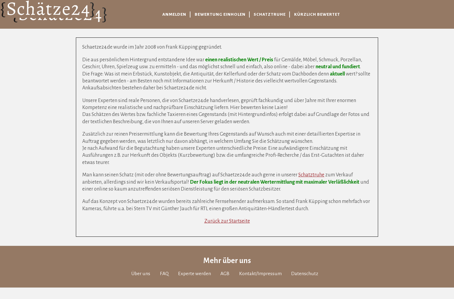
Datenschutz (304, 273)
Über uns (140, 273)
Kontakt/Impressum (260, 273)
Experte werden (194, 273)
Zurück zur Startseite (227, 221)
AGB (224, 273)
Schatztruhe (311, 175)
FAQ (164, 273)
